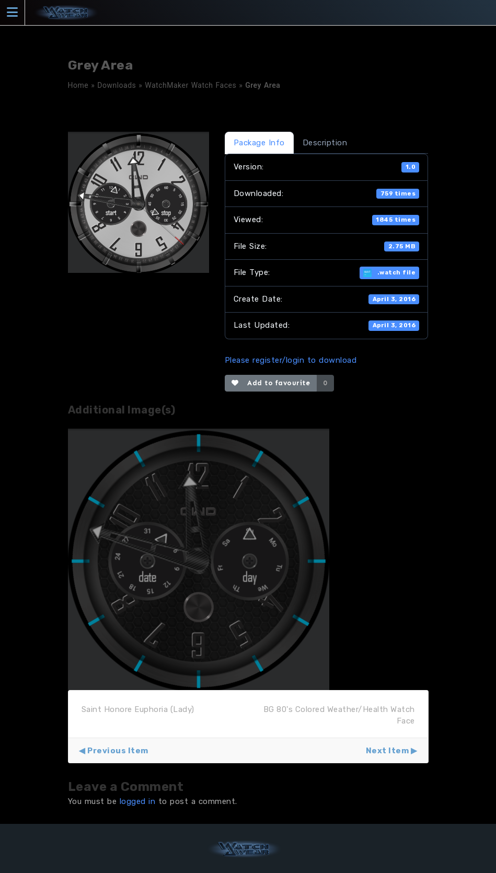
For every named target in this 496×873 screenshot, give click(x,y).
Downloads (116, 85)
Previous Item (117, 750)
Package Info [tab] (259, 142)
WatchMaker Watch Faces (190, 85)
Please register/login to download (291, 360)
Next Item (387, 750)
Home (78, 85)
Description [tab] (325, 142)
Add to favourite (271, 383)
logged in (138, 801)
